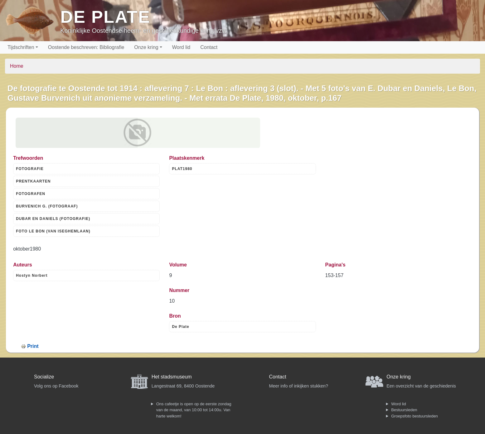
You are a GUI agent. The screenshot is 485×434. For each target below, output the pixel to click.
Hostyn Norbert (31, 275)
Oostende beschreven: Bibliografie (86, 47)
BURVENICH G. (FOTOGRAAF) (47, 206)
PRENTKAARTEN (33, 181)
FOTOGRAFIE (29, 169)
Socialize (44, 376)
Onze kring (146, 47)
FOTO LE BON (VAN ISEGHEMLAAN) (53, 231)
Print (32, 346)
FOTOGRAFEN (30, 194)
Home (16, 66)
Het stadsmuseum (172, 376)
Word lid (181, 47)
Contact (208, 47)
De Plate (105, 17)
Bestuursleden (404, 409)
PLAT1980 (182, 169)
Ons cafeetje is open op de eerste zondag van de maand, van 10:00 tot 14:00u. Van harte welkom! (193, 410)
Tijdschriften (20, 47)
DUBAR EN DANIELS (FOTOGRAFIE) (53, 219)
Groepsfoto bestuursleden (414, 416)
